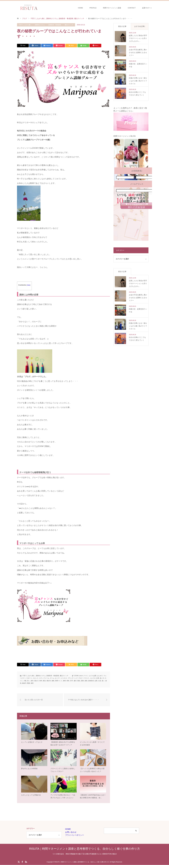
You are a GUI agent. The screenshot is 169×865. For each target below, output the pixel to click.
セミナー (57, 678)
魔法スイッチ (69, 25)
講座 (86, 681)
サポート (29, 678)
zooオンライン (83, 675)
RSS (26, 861)
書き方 (36, 681)
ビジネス (64, 678)
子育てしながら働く (25, 25)
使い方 (102, 678)
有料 (40, 681)
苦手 (71, 681)
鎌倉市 (24, 683)
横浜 (44, 681)
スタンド (35, 678)
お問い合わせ (70, 832)
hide (28, 285)
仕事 (97, 678)
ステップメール (44, 678)
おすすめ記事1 (139, 26)
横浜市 (49, 681)
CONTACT (132, 8)
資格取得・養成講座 (54, 25)
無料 (64, 681)
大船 (25, 681)
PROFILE (92, 8)
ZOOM (76, 675)
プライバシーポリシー (74, 835)
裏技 (78, 681)
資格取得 (91, 681)
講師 (82, 681)
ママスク (86, 678)
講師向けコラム (40, 25)
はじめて (100, 675)
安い (28, 681)
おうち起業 (92, 675)
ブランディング (73, 678)
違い (103, 681)
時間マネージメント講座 (112, 8)
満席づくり (58, 681)
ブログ (80, 678)
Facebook (22, 861)
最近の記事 (122, 26)
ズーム (52, 678)
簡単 (68, 681)
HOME (80, 8)
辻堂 (99, 681)
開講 (28, 683)
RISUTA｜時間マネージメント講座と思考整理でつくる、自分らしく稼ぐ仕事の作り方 (84, 848)
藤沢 (75, 681)
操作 (32, 681)
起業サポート (147, 8)
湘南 (53, 681)
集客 (32, 683)
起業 (96, 681)
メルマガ (92, 678)
